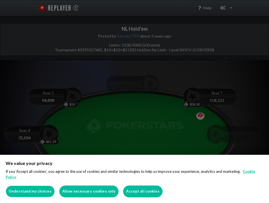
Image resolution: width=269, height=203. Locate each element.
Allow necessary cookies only (89, 191)
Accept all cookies (142, 191)
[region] (134, 179)
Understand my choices (30, 191)
